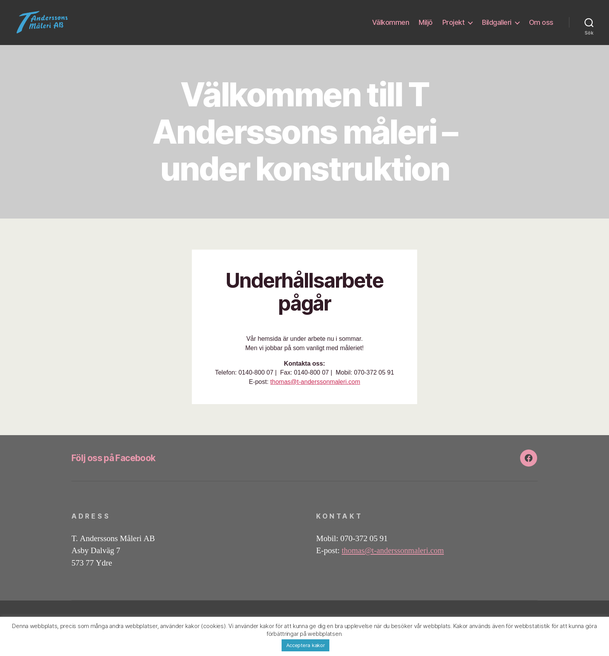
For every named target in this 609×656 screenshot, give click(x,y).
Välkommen (390, 28)
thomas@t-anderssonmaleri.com (315, 393)
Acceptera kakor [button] (305, 645)
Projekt (453, 28)
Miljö (426, 28)
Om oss (541, 28)
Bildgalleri (497, 28)
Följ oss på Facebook (117, 469)
